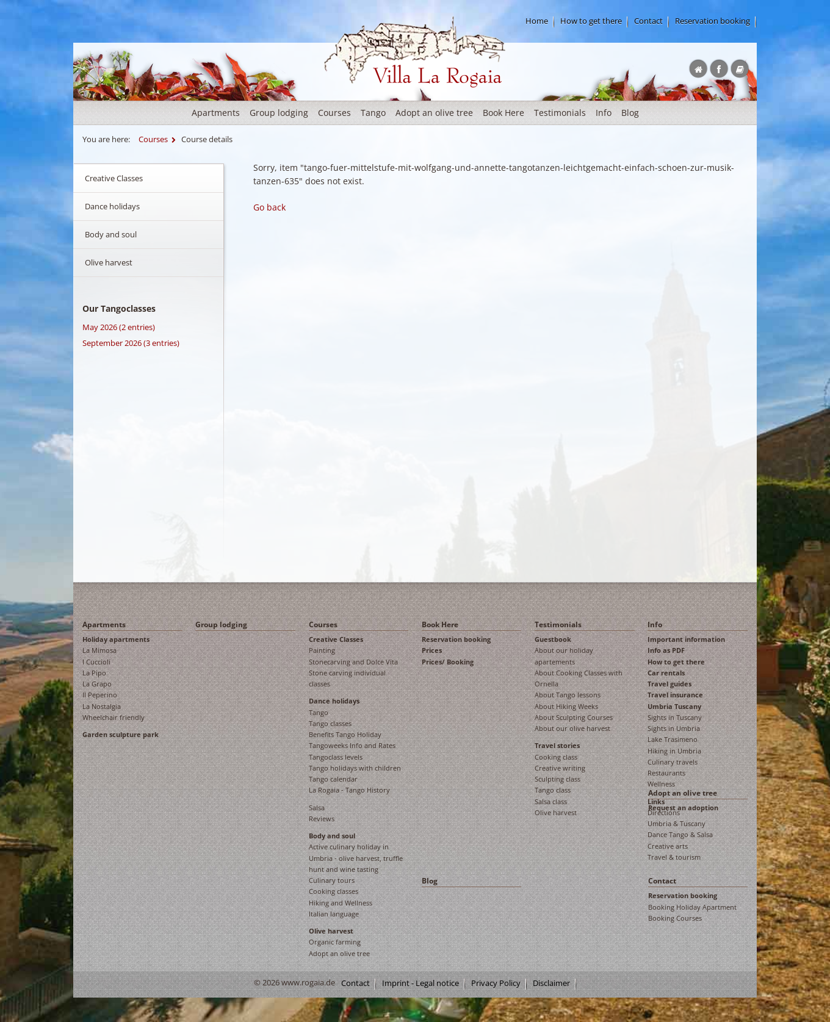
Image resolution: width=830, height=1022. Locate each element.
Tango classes (330, 723)
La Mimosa (99, 650)
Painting (322, 650)
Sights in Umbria (674, 728)
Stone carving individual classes (347, 678)
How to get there (591, 21)
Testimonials (560, 112)
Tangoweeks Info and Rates (352, 745)
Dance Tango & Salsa (680, 834)
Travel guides (669, 683)
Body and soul (111, 234)
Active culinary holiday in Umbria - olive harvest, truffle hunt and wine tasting (356, 858)
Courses (334, 112)
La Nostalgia (101, 706)
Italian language (334, 913)
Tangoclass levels (336, 756)
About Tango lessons (568, 694)
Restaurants (666, 772)
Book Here (503, 112)
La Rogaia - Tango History (349, 789)
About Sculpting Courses (574, 717)
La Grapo (97, 683)
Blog (630, 112)
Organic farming (335, 941)
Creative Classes (114, 178)
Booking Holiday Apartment (692, 907)
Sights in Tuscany (675, 717)
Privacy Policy (496, 983)
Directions (664, 812)
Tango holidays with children (355, 767)
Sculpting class (557, 778)
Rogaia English (349, 97)
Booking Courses (675, 918)
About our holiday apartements (564, 656)
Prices (432, 650)
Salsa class (551, 801)
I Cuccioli (96, 661)
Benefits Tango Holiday (345, 734)
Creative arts (668, 846)
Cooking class (556, 756)
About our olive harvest (572, 728)
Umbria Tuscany (674, 706)
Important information (686, 639)
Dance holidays (112, 206)
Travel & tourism (674, 857)
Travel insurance (675, 694)
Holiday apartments (116, 639)
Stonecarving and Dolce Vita (353, 661)
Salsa (317, 807)
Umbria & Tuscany (677, 823)
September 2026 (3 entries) (130, 342)
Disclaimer (551, 983)
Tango (373, 112)
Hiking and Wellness (340, 902)
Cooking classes (333, 891)
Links (656, 801)
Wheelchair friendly (113, 717)
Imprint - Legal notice (420, 983)
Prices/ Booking (448, 661)
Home (536, 21)
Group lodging (279, 112)
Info (604, 112)
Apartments (216, 112)
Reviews (321, 818)
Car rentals (666, 672)
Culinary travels (673, 761)
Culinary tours (332, 880)
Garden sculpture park (120, 734)
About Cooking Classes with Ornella (578, 678)
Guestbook (553, 639)
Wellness (661, 783)
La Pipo (94, 672)
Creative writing (560, 767)
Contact (648, 21)
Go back (269, 207)
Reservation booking (712, 21)
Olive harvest (108, 262)
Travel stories (557, 745)
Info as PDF (666, 650)
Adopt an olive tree (434, 112)
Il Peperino (99, 694)
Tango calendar (333, 778)
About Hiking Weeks (566, 706)
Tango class (553, 789)
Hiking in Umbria (674, 750)
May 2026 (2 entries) (118, 327)
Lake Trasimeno (673, 739)
